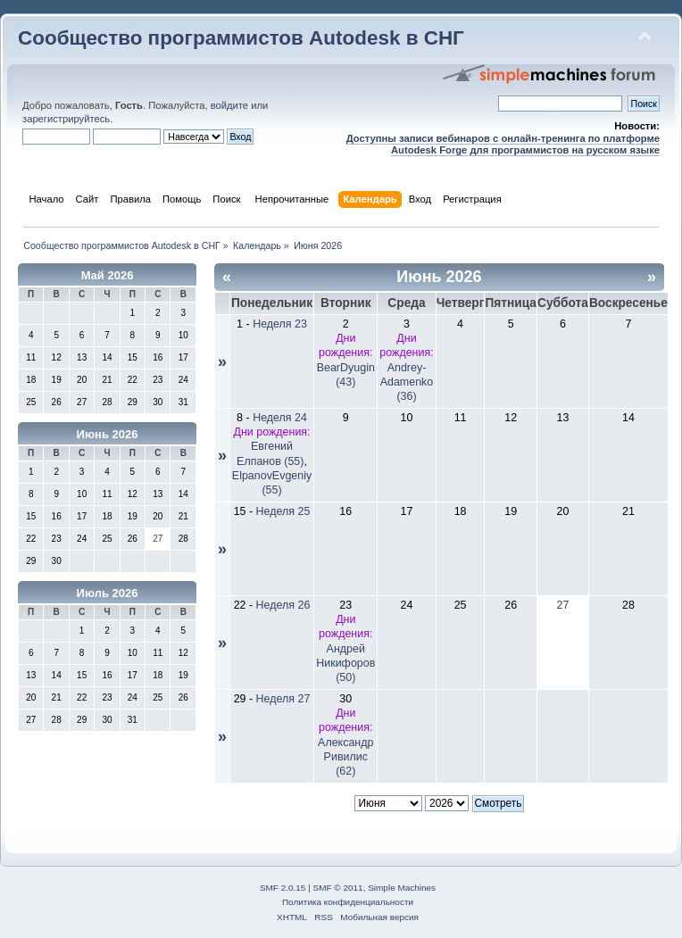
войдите (229, 105)
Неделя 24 (280, 417)
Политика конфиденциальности (347, 902)
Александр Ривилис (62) (345, 756)
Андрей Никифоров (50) (345, 663)
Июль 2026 (107, 593)
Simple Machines (402, 887)
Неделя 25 (283, 511)
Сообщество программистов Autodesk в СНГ (241, 38)
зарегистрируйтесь (66, 118)
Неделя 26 (283, 605)
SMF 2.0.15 (283, 887)
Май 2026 (107, 275)
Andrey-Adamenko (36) (407, 382)
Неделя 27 (283, 699)
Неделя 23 (280, 324)
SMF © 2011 (338, 887)
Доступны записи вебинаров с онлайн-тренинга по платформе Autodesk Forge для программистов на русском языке (503, 144)
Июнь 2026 (107, 434)
